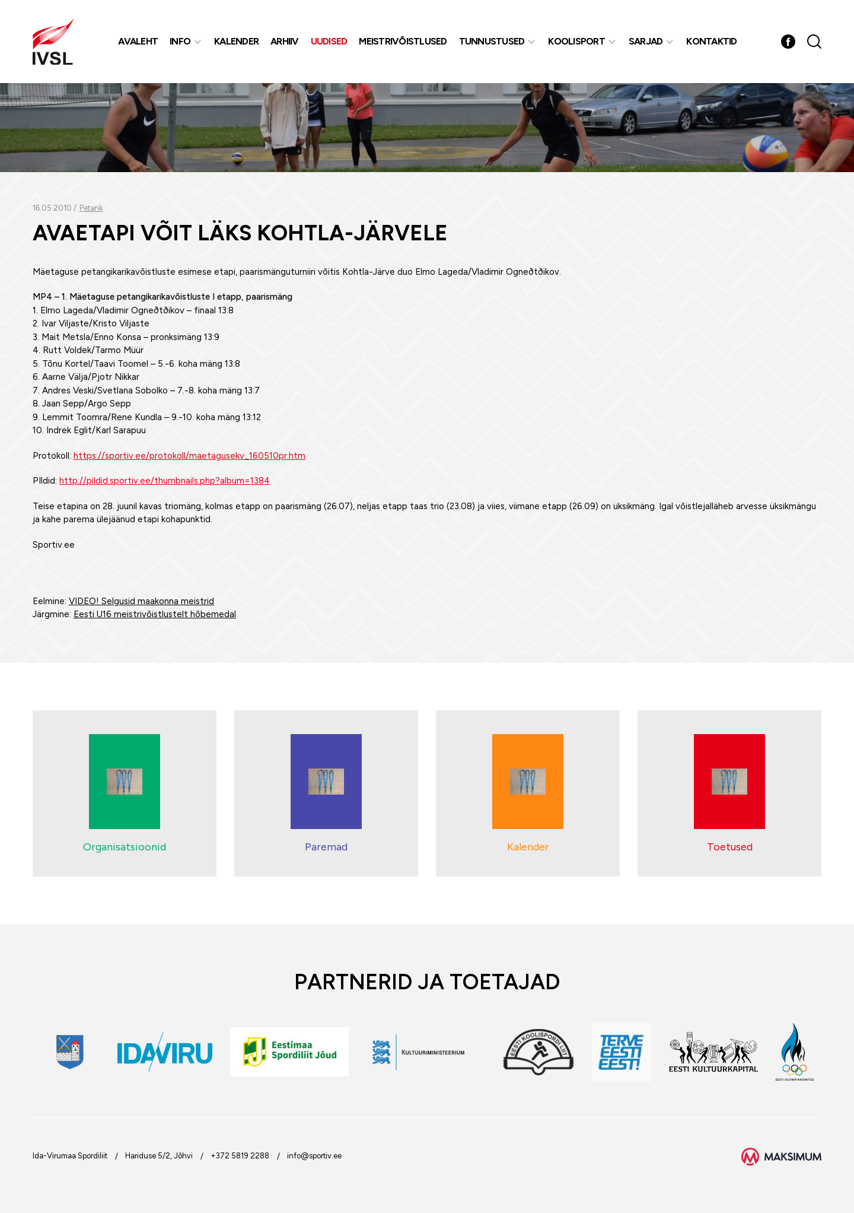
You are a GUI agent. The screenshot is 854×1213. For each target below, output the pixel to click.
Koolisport (576, 41)
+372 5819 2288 (240, 1155)
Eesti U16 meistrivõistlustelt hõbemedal (155, 614)
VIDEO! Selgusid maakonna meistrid (141, 601)
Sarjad (646, 41)
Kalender (236, 41)
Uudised (329, 41)
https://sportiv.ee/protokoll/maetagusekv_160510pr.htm (189, 455)
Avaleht (138, 41)
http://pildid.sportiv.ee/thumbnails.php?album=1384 (164, 480)
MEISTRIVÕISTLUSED (403, 41)
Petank (91, 208)
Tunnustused (492, 41)
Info (180, 41)
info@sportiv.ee (314, 1155)
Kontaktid (711, 41)
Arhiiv (284, 41)
